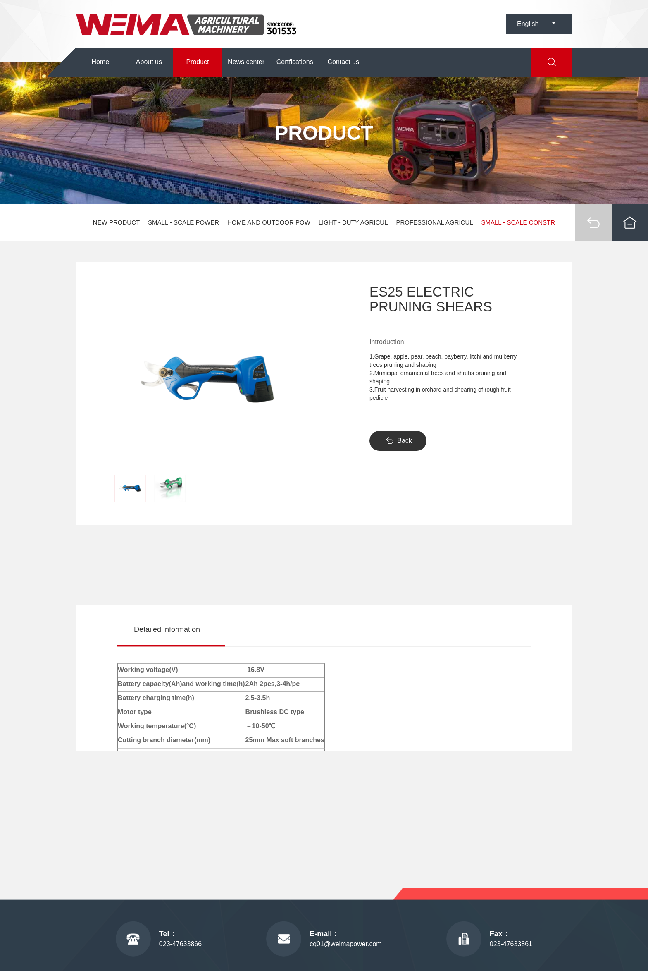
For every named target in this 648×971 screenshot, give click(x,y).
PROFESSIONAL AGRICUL (434, 222)
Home (100, 61)
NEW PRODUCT (116, 222)
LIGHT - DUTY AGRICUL (353, 222)
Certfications (294, 61)
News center (246, 61)
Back (404, 440)
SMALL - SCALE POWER (183, 222)
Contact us (343, 61)
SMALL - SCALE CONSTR (518, 222)
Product (197, 61)
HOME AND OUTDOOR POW (268, 222)
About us (149, 61)
